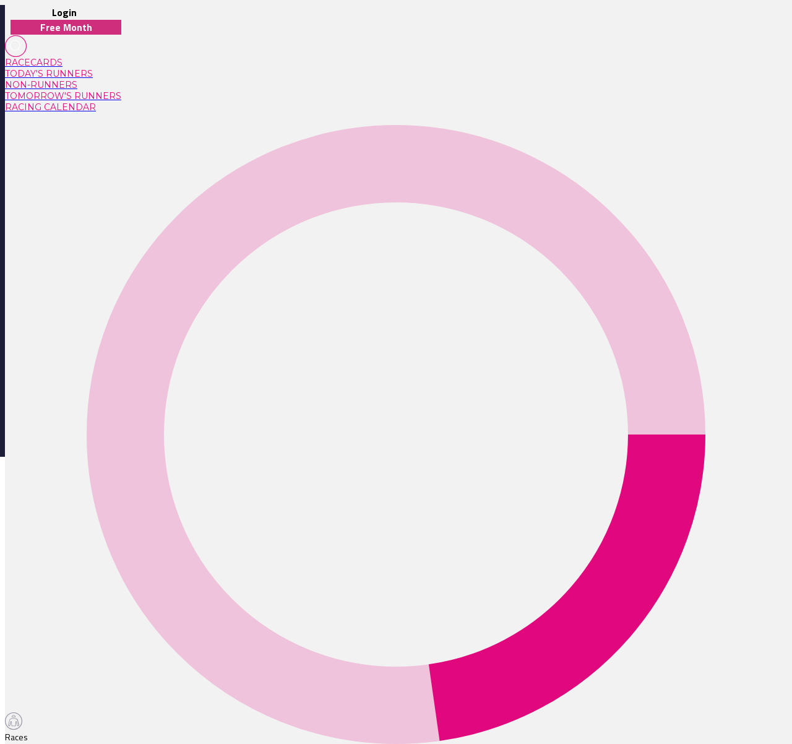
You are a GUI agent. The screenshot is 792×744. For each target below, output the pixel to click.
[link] (63, 62)
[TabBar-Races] (19, 727)
